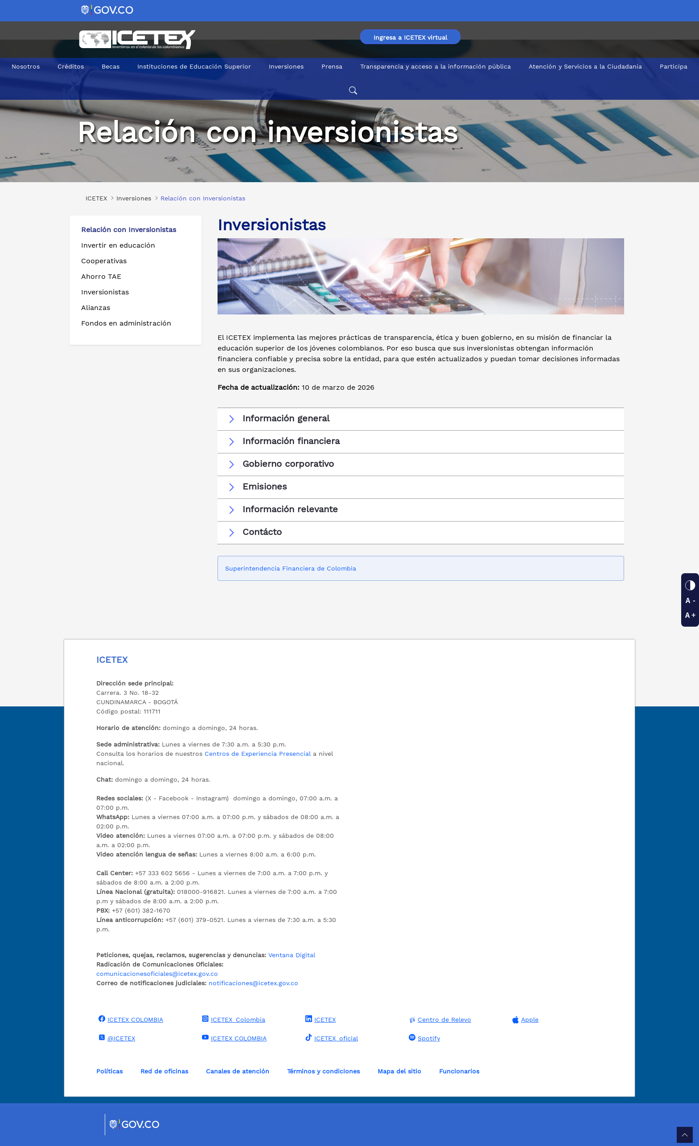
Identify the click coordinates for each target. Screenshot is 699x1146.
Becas (110, 66)
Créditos (71, 66)
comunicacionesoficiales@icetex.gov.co (157, 973)
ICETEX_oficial (330, 1038)
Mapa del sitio (399, 1071)
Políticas (109, 1071)
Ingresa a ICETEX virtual (410, 37)
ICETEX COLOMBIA (129, 1019)
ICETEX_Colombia (232, 1019)
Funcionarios (459, 1071)
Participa (673, 66)
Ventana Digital (291, 954)
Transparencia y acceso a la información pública (435, 66)
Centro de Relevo (439, 1019)
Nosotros (26, 66)
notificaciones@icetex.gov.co (253, 983)
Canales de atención (237, 1071)
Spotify (423, 1038)
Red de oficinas (164, 1071)
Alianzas (95, 307)
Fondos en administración (126, 323)
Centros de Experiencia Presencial (258, 753)
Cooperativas (104, 261)
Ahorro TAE (101, 276)
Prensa (331, 66)
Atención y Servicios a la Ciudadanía (585, 66)
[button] (421, 418)
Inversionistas (105, 292)
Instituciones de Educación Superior (194, 66)
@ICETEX (115, 1038)
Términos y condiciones (323, 1071)
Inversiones (286, 66)
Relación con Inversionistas (128, 229)
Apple (524, 1019)
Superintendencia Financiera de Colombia (291, 568)
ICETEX (319, 1019)
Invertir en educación (118, 245)
